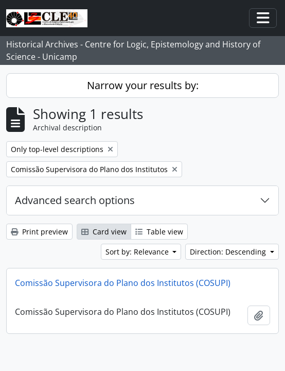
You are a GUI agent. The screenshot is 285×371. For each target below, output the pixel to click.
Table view (159, 232)
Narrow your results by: (143, 85)
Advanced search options (75, 200)
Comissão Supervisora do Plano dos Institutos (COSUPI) (122, 283)
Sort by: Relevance (138, 252)
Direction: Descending (229, 252)
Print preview (39, 232)
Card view (104, 232)
